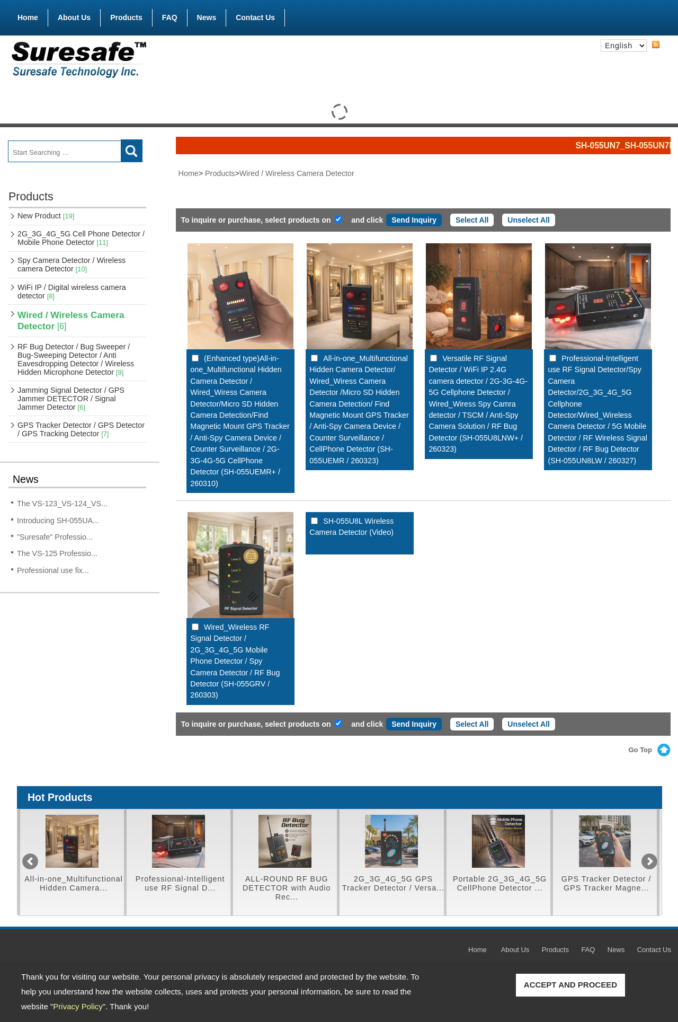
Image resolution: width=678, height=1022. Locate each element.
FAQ (169, 17)
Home (27, 17)
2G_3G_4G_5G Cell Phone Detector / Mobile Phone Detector (81, 238)
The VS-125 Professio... (57, 553)
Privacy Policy (77, 1006)
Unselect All (528, 220)
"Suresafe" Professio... (55, 537)
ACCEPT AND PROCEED (570, 984)
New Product (45, 216)
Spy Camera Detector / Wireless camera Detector (71, 264)
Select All (472, 220)
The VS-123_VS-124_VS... (62, 503)
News (207, 17)
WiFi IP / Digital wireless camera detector (71, 291)
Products (126, 15)
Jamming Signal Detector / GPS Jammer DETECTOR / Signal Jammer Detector (70, 398)
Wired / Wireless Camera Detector (70, 320)
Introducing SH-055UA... (58, 520)
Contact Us (255, 17)
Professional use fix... (53, 570)
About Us (74, 17)
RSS (656, 45)
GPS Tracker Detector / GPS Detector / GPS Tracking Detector (81, 429)
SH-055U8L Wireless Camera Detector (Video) (351, 526)
